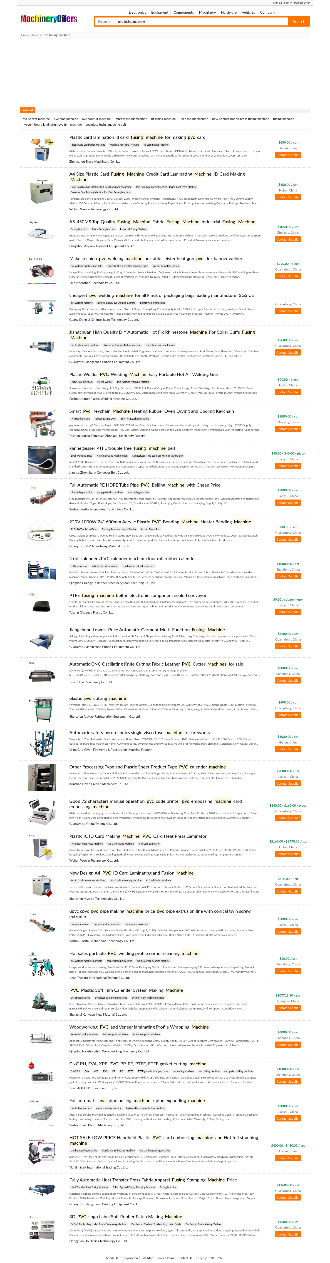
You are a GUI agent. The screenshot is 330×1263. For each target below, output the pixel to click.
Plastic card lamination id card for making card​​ (137, 137)
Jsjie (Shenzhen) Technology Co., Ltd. (94, 283)
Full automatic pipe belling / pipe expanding (137, 1100)
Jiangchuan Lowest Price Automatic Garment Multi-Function (147, 629)
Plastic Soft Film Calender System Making (126, 990)
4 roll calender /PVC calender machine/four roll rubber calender (132, 558)
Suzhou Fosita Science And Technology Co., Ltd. (102, 509)
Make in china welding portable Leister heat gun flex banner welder (155, 258)
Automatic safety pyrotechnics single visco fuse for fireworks (139, 732)
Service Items (165, 1258)
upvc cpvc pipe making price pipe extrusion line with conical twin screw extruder (160, 913)
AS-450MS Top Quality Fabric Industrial (162, 221)
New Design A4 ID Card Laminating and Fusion (132, 872)
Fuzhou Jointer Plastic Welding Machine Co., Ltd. (103, 398)
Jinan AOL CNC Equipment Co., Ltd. (94, 1088)
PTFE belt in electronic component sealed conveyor (137, 595)
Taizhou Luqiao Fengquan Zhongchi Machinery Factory (107, 436)
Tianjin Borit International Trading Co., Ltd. (98, 1167)
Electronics (137, 12)
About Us (112, 1258)
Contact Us (185, 1258)
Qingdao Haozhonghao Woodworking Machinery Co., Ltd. (109, 1051)
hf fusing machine (163, 119)
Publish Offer (302, 2)
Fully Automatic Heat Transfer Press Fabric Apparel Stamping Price (153, 1179)
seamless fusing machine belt (106, 124)
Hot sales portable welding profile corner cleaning (134, 953)
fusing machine (283, 119)
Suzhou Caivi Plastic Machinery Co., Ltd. (97, 1125)
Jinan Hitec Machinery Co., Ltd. (90, 682)
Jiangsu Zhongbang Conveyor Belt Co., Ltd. (99, 472)
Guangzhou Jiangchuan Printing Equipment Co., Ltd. (105, 362)
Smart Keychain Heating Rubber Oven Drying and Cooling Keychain (151, 411)
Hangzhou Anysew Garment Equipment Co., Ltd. (102, 246)
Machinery (207, 12)
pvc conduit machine (96, 119)
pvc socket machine (36, 119)
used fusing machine (194, 119)
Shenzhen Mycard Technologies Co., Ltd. (97, 898)
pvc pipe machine (66, 119)
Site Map (147, 1258)
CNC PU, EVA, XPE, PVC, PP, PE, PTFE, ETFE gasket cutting (138, 1063)
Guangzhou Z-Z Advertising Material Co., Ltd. (100, 546)
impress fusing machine (131, 119)
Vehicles (248, 12)
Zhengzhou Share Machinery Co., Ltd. (95, 161)
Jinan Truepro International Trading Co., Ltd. (99, 978)
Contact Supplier (288, 155)
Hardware (229, 12)
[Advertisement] (156, 71)
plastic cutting (98, 698)
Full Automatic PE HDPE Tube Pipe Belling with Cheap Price (144, 484)
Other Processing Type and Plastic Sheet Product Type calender (148, 766)
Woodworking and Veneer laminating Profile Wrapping (139, 1026)
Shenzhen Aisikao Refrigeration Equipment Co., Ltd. (105, 716)
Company (267, 12)
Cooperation (130, 1258)
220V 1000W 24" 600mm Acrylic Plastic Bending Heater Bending (160, 521)
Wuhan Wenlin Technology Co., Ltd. (94, 209)
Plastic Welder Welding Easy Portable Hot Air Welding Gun (143, 374)
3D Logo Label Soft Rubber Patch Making (126, 1216)
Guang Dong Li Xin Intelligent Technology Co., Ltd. (104, 319)
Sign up (277, 2)
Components (184, 12)
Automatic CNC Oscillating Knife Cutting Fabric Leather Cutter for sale (156, 663)
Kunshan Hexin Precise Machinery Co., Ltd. (99, 784)
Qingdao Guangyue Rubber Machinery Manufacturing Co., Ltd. (112, 583)
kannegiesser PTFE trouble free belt (122, 448)
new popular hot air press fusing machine (240, 119)
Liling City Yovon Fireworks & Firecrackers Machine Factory (110, 749)
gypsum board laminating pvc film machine (52, 124)
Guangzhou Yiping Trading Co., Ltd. (93, 823)
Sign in (288, 2)
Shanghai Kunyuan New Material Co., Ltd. (98, 1014)
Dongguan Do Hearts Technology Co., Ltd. (98, 1241)
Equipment (160, 12)
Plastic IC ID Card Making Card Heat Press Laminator (138, 836)
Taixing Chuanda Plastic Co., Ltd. (91, 612)
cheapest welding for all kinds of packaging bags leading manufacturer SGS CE (161, 295)
